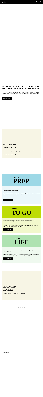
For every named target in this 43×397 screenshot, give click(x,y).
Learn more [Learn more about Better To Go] (8, 229)
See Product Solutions (8, 158)
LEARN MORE (6, 98)
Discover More (6, 300)
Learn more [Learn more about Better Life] (8, 258)
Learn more (6, 356)
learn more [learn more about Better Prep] (8, 200)
